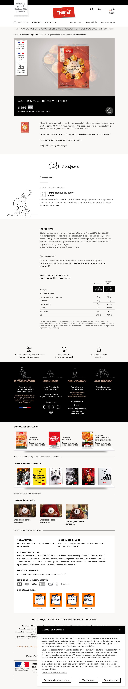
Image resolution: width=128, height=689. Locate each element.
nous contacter (77, 381)
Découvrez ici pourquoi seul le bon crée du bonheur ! (25, 389)
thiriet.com (26, 626)
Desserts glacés (51, 562)
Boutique (50, 565)
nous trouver (50, 381)
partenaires (104, 638)
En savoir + (65, 584)
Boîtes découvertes (37, 565)
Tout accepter (111, 680)
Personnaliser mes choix (56, 680)
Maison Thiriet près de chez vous (51, 388)
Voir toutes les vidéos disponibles (27, 530)
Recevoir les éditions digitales (26, 457)
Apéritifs (25, 35)
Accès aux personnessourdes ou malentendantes (77, 411)
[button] (99, 10)
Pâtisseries (64, 562)
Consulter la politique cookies (54, 673)
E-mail (77, 405)
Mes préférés (91, 22)
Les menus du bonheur (44, 22)
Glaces (40, 562)
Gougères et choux (54, 35)
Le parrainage (23, 546)
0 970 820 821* (77, 389)
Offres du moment (25, 556)
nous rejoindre (103, 381)
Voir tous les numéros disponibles (27, 493)
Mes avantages (108, 22)
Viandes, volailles (57, 559)
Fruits (34, 562)
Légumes (70, 559)
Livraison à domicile (95, 543)
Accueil (16, 35)
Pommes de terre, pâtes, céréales (89, 559)
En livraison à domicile (26, 543)
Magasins (62, 543)
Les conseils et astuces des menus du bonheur (46, 574)
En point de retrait (45, 543)
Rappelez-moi (77, 401)
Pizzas (84, 556)
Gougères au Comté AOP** (75, 35)
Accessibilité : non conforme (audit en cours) (33, 632)
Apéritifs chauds (37, 35)
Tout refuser (88, 680)
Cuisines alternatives (96, 562)
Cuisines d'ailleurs (96, 556)
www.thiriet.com (86, 638)
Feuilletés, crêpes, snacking (69, 556)
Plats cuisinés (22, 559)
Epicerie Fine (22, 565)
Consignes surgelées (76, 543)
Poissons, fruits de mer (39, 559)
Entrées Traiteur (49, 556)
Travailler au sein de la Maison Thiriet (103, 388)
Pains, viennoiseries (78, 562)
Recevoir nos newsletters (50, 457)
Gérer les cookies (111, 661)
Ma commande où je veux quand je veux (51, 395)
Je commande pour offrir (68, 546)
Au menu (21, 574)
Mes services (75, 22)
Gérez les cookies (26, 629)
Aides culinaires (23, 562)
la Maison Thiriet (24, 381)
